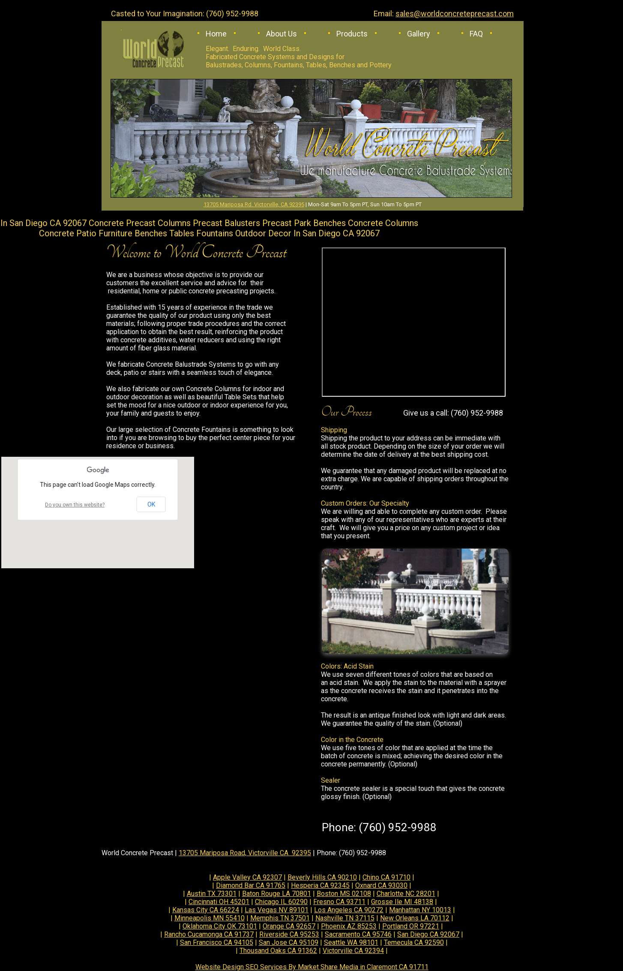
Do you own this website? (75, 505)
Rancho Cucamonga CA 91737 (209, 934)
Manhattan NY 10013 (420, 910)
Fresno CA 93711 (339, 902)
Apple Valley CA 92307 (247, 877)
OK (151, 504)
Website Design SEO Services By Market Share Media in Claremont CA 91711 (311, 967)
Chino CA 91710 (386, 877)
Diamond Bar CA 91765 (250, 885)
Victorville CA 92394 (353, 951)
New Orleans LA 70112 (414, 918)
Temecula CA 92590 (414, 942)
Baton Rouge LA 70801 (276, 894)
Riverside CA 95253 (289, 934)
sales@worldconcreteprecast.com (454, 13)
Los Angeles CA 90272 (348, 910)
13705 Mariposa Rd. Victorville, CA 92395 (254, 204)
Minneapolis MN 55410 (209, 918)
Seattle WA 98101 (351, 942)
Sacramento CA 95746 (358, 934)
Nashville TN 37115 (344, 918)
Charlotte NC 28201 (406, 894)
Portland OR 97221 (410, 926)
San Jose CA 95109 (288, 942)
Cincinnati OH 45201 (219, 902)
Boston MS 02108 (344, 894)
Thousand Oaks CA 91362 (278, 951)
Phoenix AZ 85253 (349, 926)
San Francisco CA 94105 (216, 942)
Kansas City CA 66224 (205, 910)
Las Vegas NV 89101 (277, 910)
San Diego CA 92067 (428, 934)
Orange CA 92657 (289, 926)
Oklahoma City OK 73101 (220, 926)
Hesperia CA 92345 (320, 885)
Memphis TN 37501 (280, 918)
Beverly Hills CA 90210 (322, 877)
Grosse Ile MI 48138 (402, 902)
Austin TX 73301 (212, 894)
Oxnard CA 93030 (381, 885)
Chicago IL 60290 (281, 902)
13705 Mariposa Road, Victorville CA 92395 (245, 853)
